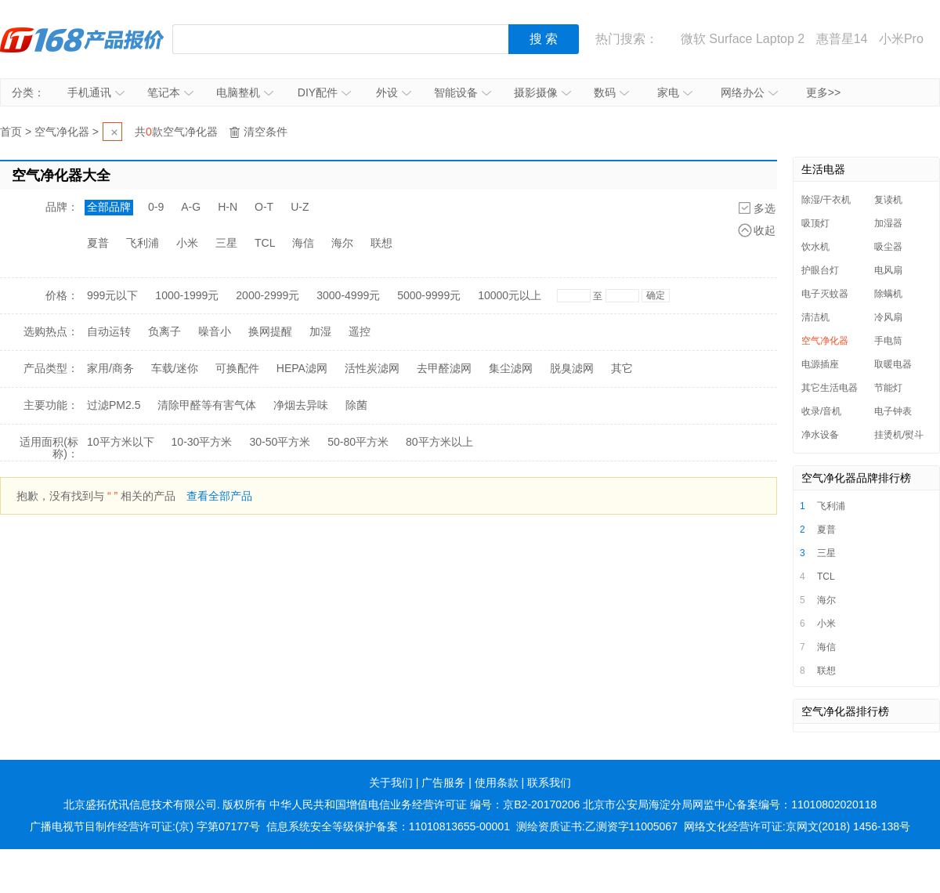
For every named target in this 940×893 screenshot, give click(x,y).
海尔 (342, 243)
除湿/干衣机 (826, 199)
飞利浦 (142, 243)
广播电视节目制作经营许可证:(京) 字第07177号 (145, 826)
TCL (265, 243)
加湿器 (888, 223)
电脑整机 (244, 92)
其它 (622, 368)
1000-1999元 (187, 295)
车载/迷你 (174, 368)
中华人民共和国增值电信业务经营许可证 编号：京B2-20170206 (424, 804)
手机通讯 (96, 92)
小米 (187, 243)
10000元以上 (509, 295)
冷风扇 (888, 317)
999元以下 (112, 295)
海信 (303, 243)
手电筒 (888, 340)
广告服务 (443, 782)
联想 (381, 243)
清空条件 (265, 131)
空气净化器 (61, 131)
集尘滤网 (511, 368)
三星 (226, 243)
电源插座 (820, 364)
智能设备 (462, 92)
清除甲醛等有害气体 (206, 405)
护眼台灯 (820, 270)
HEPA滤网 (302, 368)
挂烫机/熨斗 (899, 434)
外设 (393, 92)
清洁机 (815, 317)
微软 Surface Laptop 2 (742, 38)
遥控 (360, 331)
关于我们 (391, 782)
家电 (674, 92)
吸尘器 (888, 246)
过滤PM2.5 (113, 405)
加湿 (320, 331)
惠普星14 (842, 38)
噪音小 (214, 331)
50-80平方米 (358, 442)
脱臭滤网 (572, 368)
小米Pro (901, 38)
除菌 (356, 405)
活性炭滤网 (372, 368)
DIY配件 (324, 92)
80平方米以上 (439, 442)
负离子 (164, 331)
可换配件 (237, 368)
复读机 (888, 199)
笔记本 (170, 92)
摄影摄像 (542, 92)
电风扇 (888, 270)
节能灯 (888, 387)
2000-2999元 (267, 295)
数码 (611, 92)
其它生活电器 (829, 387)
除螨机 (888, 293)
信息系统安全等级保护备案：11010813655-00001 (388, 826)
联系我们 (549, 782)
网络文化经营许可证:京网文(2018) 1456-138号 (797, 826)
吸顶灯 (815, 223)
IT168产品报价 (82, 39)
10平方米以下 (120, 442)
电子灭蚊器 (824, 293)
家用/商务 (110, 368)
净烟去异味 (300, 405)
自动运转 (109, 331)
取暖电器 (893, 364)
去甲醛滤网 (444, 368)
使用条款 (497, 782)
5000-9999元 (429, 295)
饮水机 (815, 246)
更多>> (823, 92)
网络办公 (749, 92)
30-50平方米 (279, 442)
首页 (11, 131)
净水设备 (820, 434)
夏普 (98, 243)
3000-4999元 (348, 295)
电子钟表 (893, 411)
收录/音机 (821, 411)
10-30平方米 (202, 442)
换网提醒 (270, 331)
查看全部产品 (219, 496)
